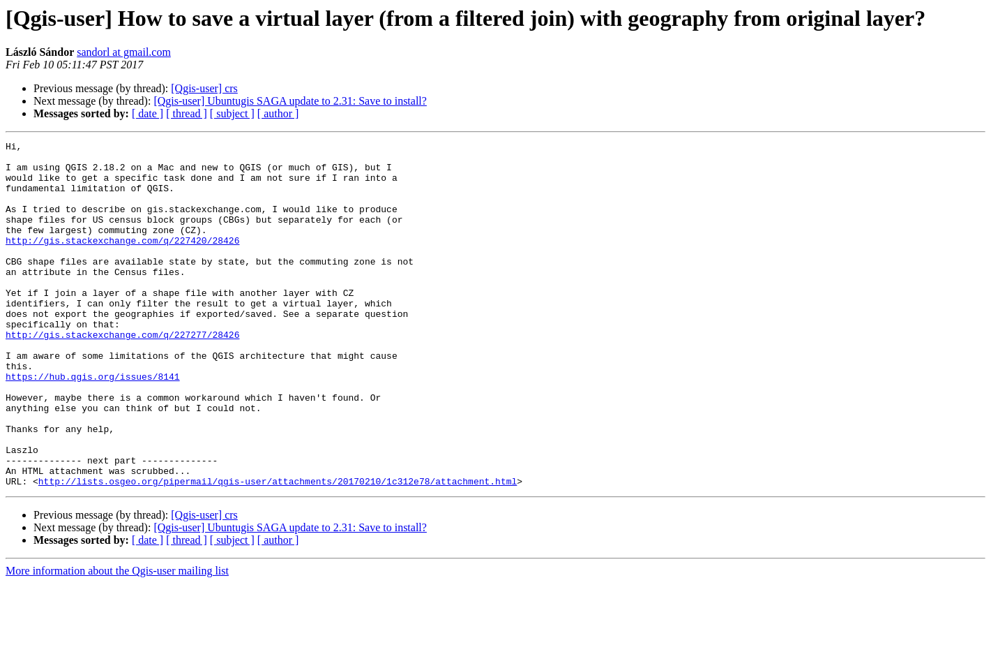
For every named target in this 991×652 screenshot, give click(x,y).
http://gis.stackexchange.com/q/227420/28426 (122, 261)
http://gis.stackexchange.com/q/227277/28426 (122, 374)
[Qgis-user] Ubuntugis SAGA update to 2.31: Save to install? (290, 101)
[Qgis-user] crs (204, 88)
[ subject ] (232, 113)
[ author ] (278, 113)
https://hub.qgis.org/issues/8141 (93, 424)
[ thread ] (186, 113)
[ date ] (147, 113)
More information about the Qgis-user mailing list (117, 640)
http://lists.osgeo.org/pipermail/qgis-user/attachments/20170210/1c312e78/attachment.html (277, 550)
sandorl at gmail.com (124, 52)
